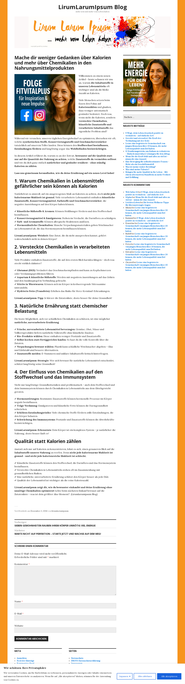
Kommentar (22, 564)
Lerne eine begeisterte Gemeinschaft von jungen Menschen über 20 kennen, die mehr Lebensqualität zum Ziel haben (146, 146)
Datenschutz (77, 658)
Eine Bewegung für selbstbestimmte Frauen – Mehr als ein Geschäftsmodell (147, 163)
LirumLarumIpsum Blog (92, 7)
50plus (128, 197)
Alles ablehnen (145, 676)
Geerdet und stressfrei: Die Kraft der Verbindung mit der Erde (143, 139)
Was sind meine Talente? (137, 169)
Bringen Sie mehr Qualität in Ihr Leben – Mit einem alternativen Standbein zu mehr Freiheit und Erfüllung (147, 175)
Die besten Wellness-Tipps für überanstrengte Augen (147, 203)
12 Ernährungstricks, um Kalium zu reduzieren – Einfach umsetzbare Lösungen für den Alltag (147, 152)
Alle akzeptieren (169, 676)
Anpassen (123, 676)
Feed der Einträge (25, 661)
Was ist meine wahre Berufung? (140, 167)
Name (18, 601)
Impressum (76, 663)
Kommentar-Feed (25, 663)
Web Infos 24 (131, 192)
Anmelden (22, 658)
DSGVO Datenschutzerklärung (85, 661)
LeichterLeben (132, 202)
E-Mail (18, 613)
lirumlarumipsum (60, 511)
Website (18, 625)
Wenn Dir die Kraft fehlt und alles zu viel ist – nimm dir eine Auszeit (147, 198)
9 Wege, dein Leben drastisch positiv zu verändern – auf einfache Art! (144, 134)
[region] (92, 674)
